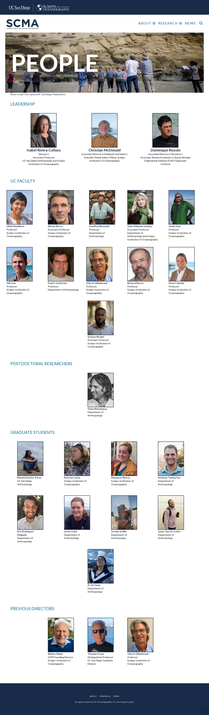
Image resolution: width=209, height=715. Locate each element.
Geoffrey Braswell (99, 226)
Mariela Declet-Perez (29, 477)
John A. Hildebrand (96, 283)
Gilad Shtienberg (97, 408)
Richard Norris (135, 283)
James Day (174, 226)
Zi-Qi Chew (94, 585)
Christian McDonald (105, 150)
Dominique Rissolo (165, 150)
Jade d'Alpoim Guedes (139, 226)
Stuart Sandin (176, 283)
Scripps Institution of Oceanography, (93, 702)
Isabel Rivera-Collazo (44, 150)
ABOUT (93, 696)
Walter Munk (55, 653)
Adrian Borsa (55, 226)
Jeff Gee (11, 283)
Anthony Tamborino (169, 477)
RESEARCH (105, 696)
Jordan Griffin (118, 531)
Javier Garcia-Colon (169, 531)
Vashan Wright (96, 336)
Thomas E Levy (96, 653)
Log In (131, 702)
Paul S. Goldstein (57, 283)
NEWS (116, 696)
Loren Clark (70, 531)
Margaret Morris (120, 477)
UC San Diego (119, 702)
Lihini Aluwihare (15, 226)
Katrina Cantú (72, 477)
